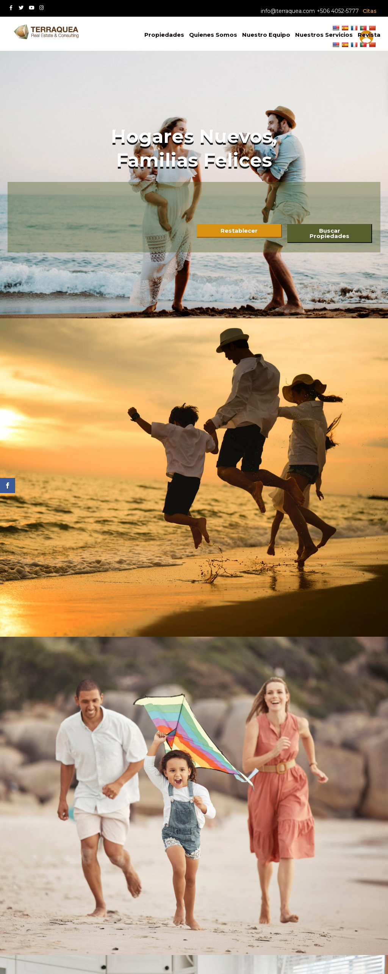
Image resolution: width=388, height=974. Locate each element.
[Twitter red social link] (21, 7)
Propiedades (164, 34)
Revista (369, 34)
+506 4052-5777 (338, 11)
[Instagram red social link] (41, 7)
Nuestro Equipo (266, 34)
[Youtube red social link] (31, 7)
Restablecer (239, 230)
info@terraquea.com (288, 11)
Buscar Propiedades (329, 233)
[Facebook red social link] (11, 7)
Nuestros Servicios (324, 34)
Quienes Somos (213, 34)
